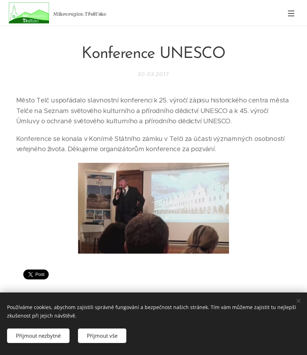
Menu (291, 13)
